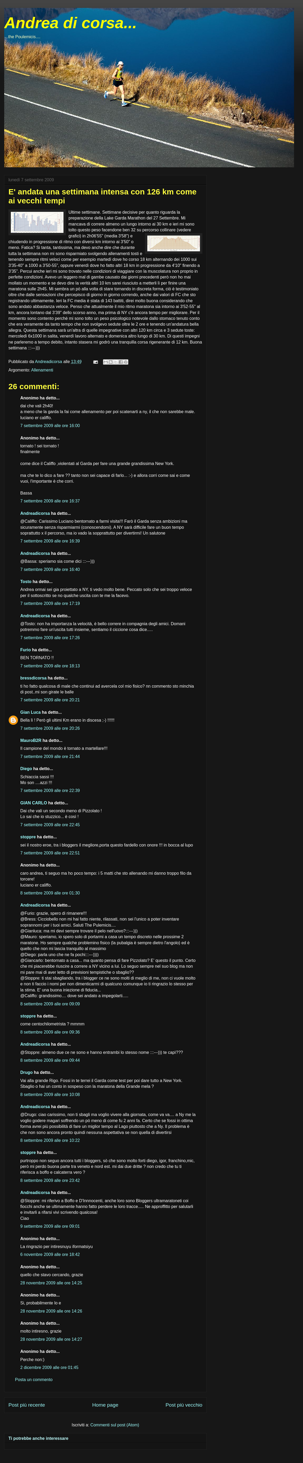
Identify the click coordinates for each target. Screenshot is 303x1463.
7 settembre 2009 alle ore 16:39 (50, 541)
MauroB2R (30, 740)
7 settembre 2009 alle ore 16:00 (50, 425)
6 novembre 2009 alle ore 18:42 (50, 1254)
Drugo (26, 1072)
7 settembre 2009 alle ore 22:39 (50, 790)
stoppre (28, 837)
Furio (25, 650)
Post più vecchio (183, 1405)
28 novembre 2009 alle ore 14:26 (51, 1311)
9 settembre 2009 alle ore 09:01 (50, 1226)
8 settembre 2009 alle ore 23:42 (50, 1180)
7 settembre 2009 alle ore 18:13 (50, 666)
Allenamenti (42, 370)
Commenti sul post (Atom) (114, 1425)
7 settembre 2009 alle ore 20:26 (50, 728)
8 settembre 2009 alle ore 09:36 (50, 1032)
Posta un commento (33, 1379)
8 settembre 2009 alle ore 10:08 (50, 1094)
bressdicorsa (33, 678)
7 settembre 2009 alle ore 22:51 (50, 853)
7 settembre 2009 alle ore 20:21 (50, 700)
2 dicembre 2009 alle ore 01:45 (49, 1367)
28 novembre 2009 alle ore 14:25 (51, 1283)
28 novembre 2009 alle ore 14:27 (51, 1339)
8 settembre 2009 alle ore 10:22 (50, 1140)
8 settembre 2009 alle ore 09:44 (50, 1060)
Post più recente (26, 1405)
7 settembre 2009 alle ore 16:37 (50, 501)
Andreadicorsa (35, 513)
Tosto (25, 581)
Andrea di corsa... (70, 23)
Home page (105, 1405)
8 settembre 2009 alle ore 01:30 (50, 893)
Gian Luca (30, 712)
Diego (26, 768)
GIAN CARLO (33, 803)
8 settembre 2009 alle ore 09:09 (50, 1004)
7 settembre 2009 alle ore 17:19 (50, 603)
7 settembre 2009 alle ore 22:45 (50, 825)
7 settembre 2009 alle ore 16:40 (50, 569)
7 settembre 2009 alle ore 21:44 (50, 756)
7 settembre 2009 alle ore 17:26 (50, 637)
